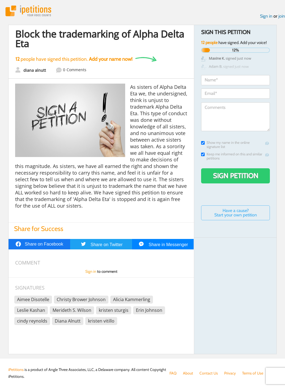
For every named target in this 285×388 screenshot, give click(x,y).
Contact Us (208, 373)
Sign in (266, 16)
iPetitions (28, 10)
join (281, 16)
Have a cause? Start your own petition (235, 213)
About (188, 373)
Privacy (230, 373)
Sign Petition (235, 176)
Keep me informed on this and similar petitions (231, 156)
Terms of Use (252, 373)
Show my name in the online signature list (225, 145)
